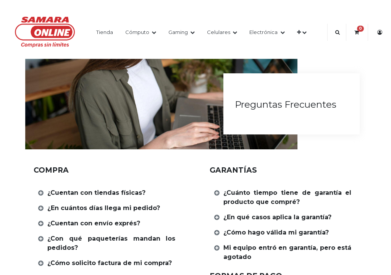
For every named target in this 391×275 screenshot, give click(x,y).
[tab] (108, 193)
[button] (302, 32)
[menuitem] (104, 32)
